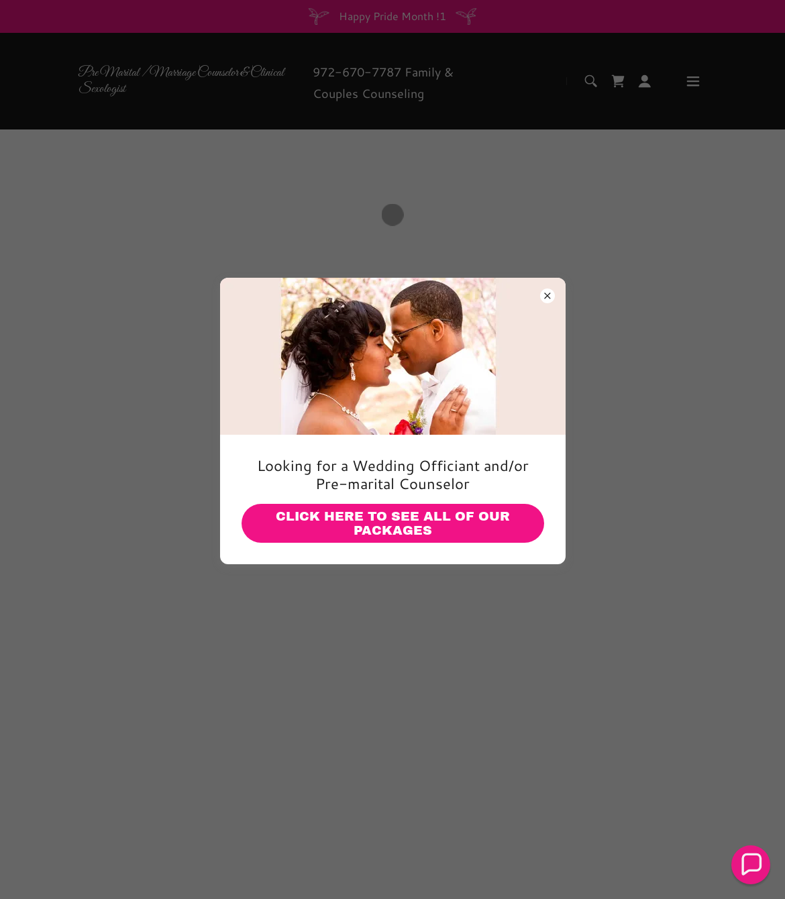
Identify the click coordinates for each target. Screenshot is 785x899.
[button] (750, 864)
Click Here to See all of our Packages (393, 523)
